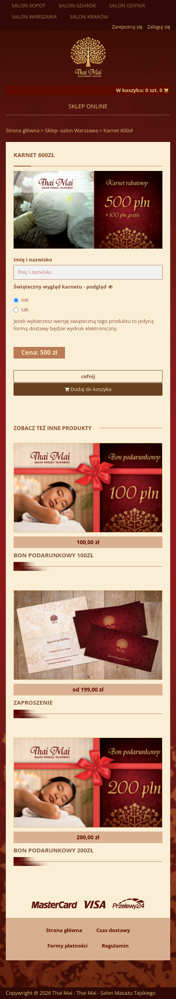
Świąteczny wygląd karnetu (63, 286)
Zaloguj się (158, 27)
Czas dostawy (113, 930)
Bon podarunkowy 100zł (54, 555)
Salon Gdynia (127, 5)
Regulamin (115, 945)
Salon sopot (29, 5)
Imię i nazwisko (33, 259)
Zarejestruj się (128, 27)
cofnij (88, 376)
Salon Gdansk (77, 5)
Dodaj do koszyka (88, 389)
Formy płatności (68, 945)
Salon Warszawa (34, 16)
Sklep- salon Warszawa (71, 130)
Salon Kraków (89, 16)
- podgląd (98, 286)
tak (21, 309)
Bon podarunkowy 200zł (54, 850)
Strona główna (22, 130)
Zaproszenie (33, 702)
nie (21, 299)
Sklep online (88, 106)
